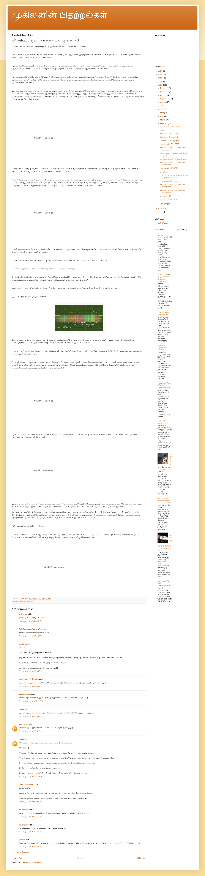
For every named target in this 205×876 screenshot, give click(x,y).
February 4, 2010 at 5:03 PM (30, 621)
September (165, 99)
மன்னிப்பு (164, 172)
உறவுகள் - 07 (165, 196)
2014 (160, 71)
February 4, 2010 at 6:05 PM (30, 671)
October (163, 95)
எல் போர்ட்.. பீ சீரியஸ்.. (28, 679)
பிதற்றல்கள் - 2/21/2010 (169, 144)
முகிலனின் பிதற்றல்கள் (59, 14)
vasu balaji (23, 724)
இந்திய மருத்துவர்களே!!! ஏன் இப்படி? (165, 237)
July (162, 106)
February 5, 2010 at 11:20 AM (31, 777)
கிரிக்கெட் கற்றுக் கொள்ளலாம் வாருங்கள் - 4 (172, 149)
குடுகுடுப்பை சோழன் (169, 181)
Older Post (141, 858)
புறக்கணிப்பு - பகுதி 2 (163, 422)
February (164, 123)
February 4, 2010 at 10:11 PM (31, 701)
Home (79, 858)
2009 (160, 208)
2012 (160, 78)
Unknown (23, 739)
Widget (165, 223)
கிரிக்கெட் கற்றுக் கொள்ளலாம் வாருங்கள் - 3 (172, 163)
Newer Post (17, 858)
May (162, 113)
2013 (160, 74)
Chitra (21, 709)
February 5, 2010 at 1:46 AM (30, 716)
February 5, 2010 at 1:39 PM (30, 802)
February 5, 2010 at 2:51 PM (30, 817)
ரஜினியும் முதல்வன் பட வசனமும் (163, 348)
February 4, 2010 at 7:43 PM (30, 686)
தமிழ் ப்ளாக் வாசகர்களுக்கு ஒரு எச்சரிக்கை (164, 500)
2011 (160, 82)
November (164, 92)
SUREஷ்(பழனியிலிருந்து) (29, 629)
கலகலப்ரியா (24, 810)
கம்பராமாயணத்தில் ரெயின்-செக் (173, 159)
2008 (160, 212)
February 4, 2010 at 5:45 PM (30, 636)
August (163, 102)
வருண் (21, 644)
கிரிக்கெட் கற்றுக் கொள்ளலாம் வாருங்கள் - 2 (172, 185)
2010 (160, 85)
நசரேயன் (23, 614)
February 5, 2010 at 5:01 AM (30, 731)
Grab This (160, 223)
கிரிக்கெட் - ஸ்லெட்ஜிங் (169, 134)
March (163, 120)
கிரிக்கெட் (30, 601)
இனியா (22, 840)
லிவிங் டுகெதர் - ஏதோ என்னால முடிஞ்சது (164, 277)
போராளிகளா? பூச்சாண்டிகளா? (164, 313)
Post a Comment (22, 852)
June (162, 109)
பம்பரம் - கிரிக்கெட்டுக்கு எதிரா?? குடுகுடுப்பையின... (174, 176)
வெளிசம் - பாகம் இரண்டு (170, 141)
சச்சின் (162, 130)
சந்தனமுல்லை (25, 694)
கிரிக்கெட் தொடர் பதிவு (169, 137)
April (162, 116)
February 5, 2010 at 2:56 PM (30, 832)
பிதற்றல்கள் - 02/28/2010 (170, 126)
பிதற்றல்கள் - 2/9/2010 (169, 168)
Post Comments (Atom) (32, 862)
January (163, 204)
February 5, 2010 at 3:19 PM (30, 847)
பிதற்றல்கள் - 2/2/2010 (169, 199)
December (164, 88)
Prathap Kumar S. (26, 785)
